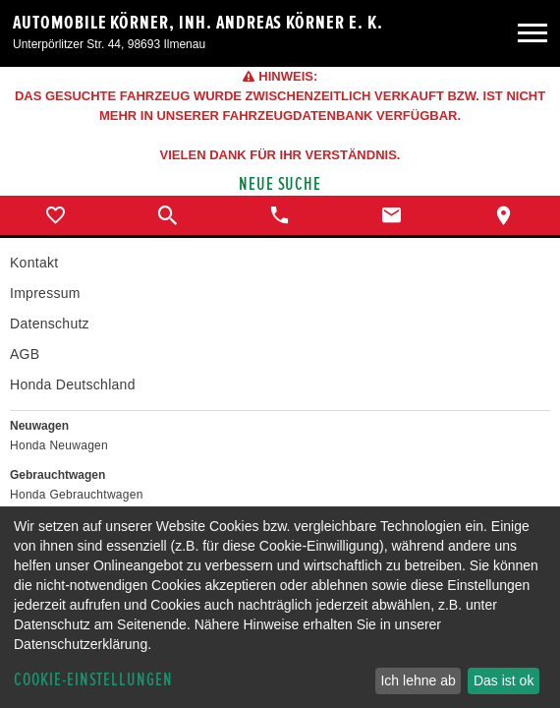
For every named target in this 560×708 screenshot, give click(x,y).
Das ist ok (503, 680)
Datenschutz (49, 323)
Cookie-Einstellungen (93, 680)
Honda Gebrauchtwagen (76, 495)
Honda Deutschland (73, 384)
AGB (24, 354)
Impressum (45, 293)
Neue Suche (280, 184)
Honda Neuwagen (59, 445)
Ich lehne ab (417, 680)
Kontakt (34, 262)
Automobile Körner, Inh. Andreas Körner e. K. (198, 22)
